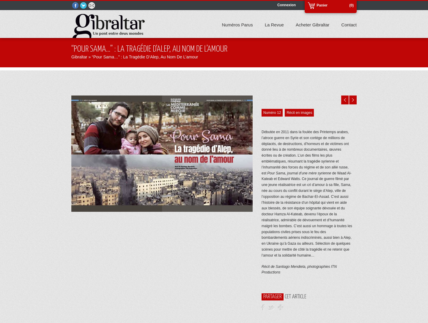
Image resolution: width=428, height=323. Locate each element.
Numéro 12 (272, 113)
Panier (322, 5)
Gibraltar (79, 57)
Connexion (286, 5)
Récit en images (299, 113)
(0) (351, 5)
